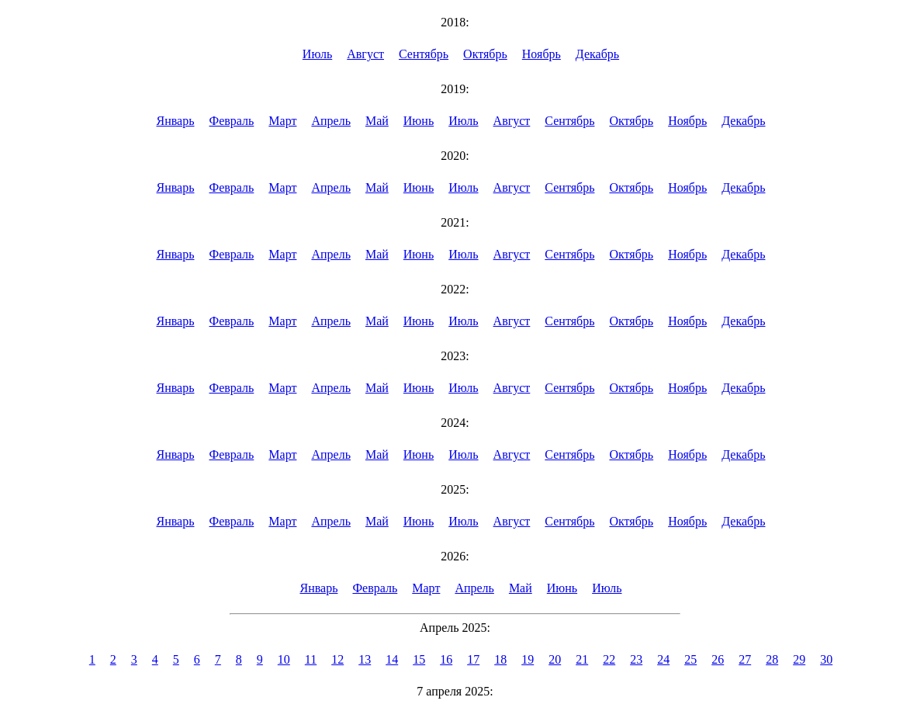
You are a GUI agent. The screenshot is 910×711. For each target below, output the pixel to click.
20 (554, 659)
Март (282, 120)
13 (364, 659)
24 (663, 659)
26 (717, 659)
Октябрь (485, 54)
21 (582, 659)
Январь (176, 120)
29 (799, 659)
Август (365, 54)
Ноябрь (541, 54)
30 (826, 659)
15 (419, 659)
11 (311, 659)
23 (636, 659)
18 (500, 659)
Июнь (418, 120)
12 (337, 659)
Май (377, 120)
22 (609, 659)
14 (392, 659)
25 (690, 659)
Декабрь (597, 54)
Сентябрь (423, 54)
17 (473, 659)
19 (527, 659)
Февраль (231, 120)
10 (284, 659)
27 (745, 659)
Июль (317, 54)
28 (772, 659)
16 (446, 659)
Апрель (331, 120)
